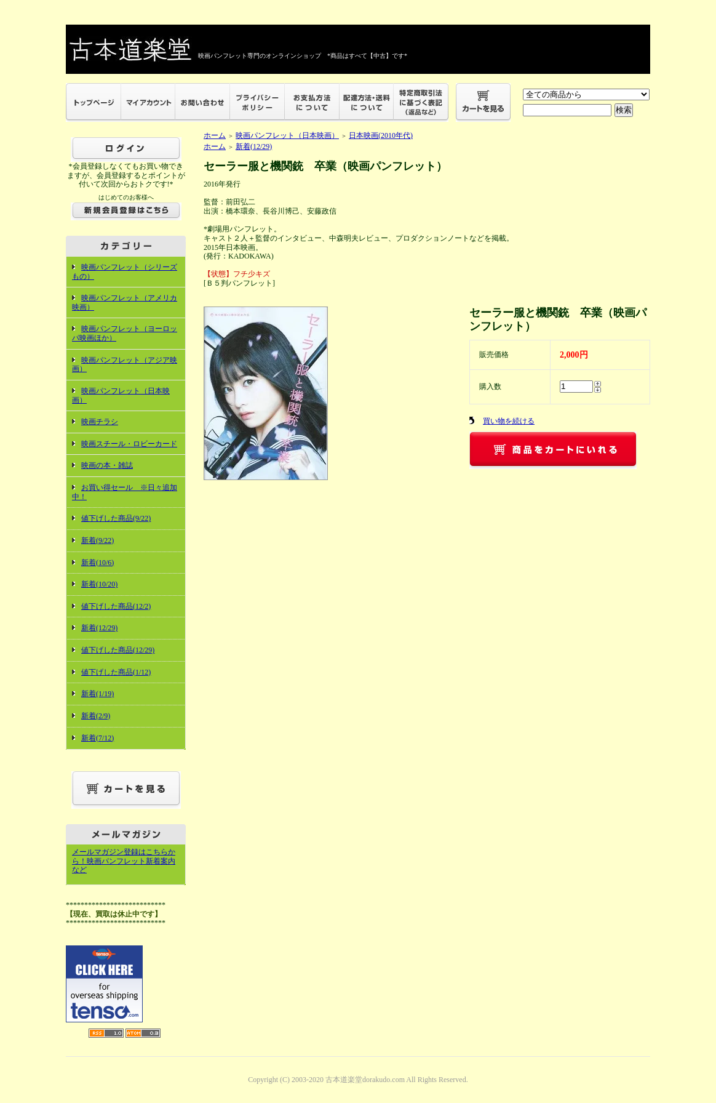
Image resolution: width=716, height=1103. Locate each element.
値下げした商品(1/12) (116, 672)
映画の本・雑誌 (107, 465)
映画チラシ (99, 421)
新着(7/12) (97, 738)
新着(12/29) (99, 628)
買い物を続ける (509, 421)
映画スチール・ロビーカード (129, 443)
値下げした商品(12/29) (117, 650)
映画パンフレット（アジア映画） (124, 365)
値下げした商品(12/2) (116, 606)
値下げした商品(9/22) (116, 518)
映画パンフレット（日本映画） (287, 135)
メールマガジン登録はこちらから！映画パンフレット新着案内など (123, 861)
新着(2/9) (95, 716)
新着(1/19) (97, 693)
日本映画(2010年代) (381, 135)
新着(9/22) (97, 540)
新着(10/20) (99, 584)
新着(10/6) (97, 562)
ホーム (215, 135)
